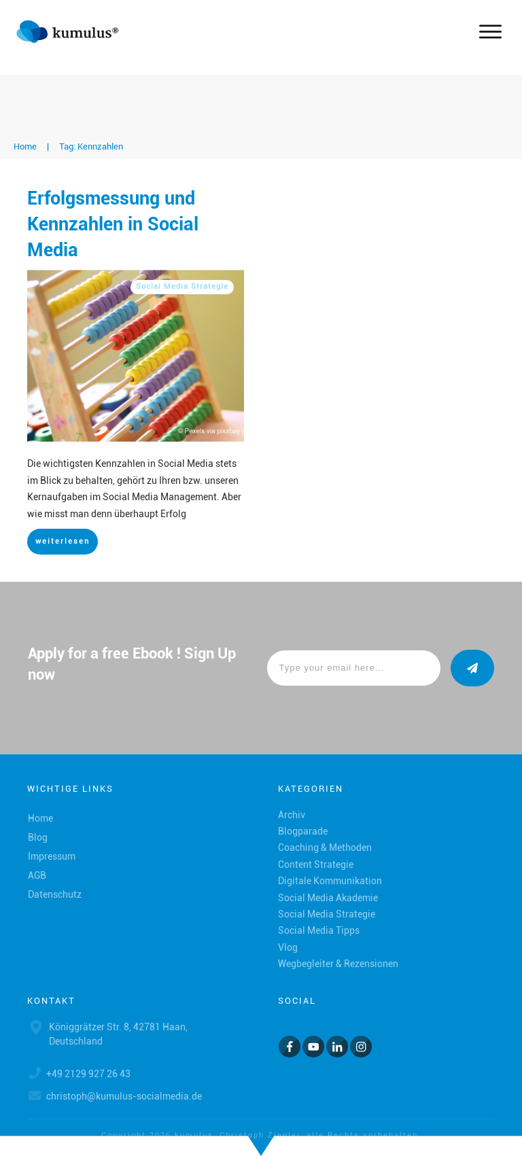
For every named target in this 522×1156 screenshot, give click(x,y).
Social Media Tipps (319, 930)
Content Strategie (315, 864)
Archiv (291, 814)
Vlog (288, 947)
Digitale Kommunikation (330, 880)
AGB (37, 875)
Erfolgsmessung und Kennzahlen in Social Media (112, 224)
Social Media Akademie (328, 897)
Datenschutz (55, 894)
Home (40, 818)
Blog (38, 837)
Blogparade (303, 831)
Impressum (51, 856)
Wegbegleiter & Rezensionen (338, 963)
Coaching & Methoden (325, 847)
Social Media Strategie (182, 286)
